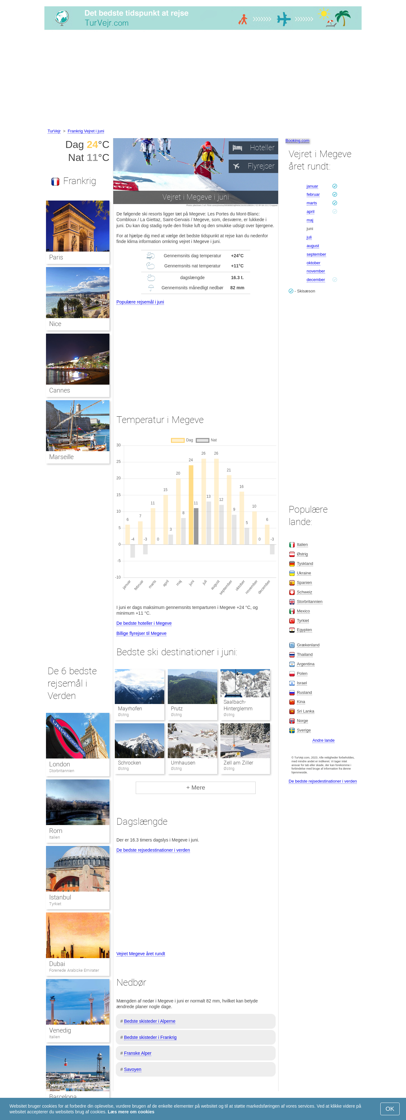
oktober (313, 262)
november (316, 271)
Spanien (304, 582)
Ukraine (304, 573)
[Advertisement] (203, 80)
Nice (55, 324)
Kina (301, 701)
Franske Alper (137, 1053)
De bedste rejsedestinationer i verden (153, 850)
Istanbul (60, 897)
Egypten (304, 629)
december (316, 279)
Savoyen (132, 1069)
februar (313, 194)
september (316, 254)
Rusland (304, 692)
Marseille (61, 457)
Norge (302, 720)
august (313, 245)
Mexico (303, 611)
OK (390, 1108)
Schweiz (304, 592)
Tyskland (305, 563)
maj (310, 220)
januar (312, 186)
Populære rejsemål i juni (140, 301)
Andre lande (323, 740)
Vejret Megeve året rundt (140, 953)
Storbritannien (61, 770)
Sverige (304, 730)
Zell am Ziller (238, 763)
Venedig (60, 1030)
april (311, 211)
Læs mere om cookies (131, 1111)
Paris (56, 257)
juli (309, 237)
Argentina (306, 664)
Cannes (59, 390)
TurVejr (54, 131)
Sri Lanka (305, 711)
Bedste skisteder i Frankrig (150, 1037)
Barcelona (63, 1097)
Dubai (57, 964)
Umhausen (183, 763)
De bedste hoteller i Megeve (144, 623)
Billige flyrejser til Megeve (141, 633)
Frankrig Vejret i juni (86, 131)
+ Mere (195, 787)
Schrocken (129, 763)
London (59, 764)
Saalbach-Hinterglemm (238, 705)
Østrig (302, 554)
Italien (54, 837)
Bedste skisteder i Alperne (149, 1021)
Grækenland (308, 645)
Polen (302, 673)
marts (312, 203)
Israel (302, 683)
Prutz (177, 709)
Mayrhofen (130, 709)
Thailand (305, 654)
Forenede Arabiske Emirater (74, 970)
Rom (55, 831)
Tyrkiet (55, 903)
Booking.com (297, 140)
